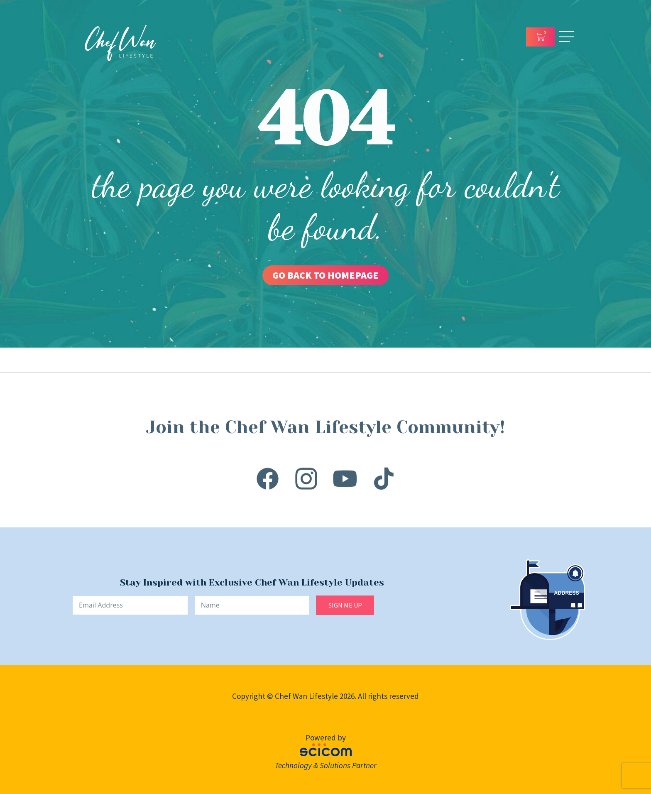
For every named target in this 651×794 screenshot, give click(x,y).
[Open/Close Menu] (566, 36)
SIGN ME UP (345, 605)
